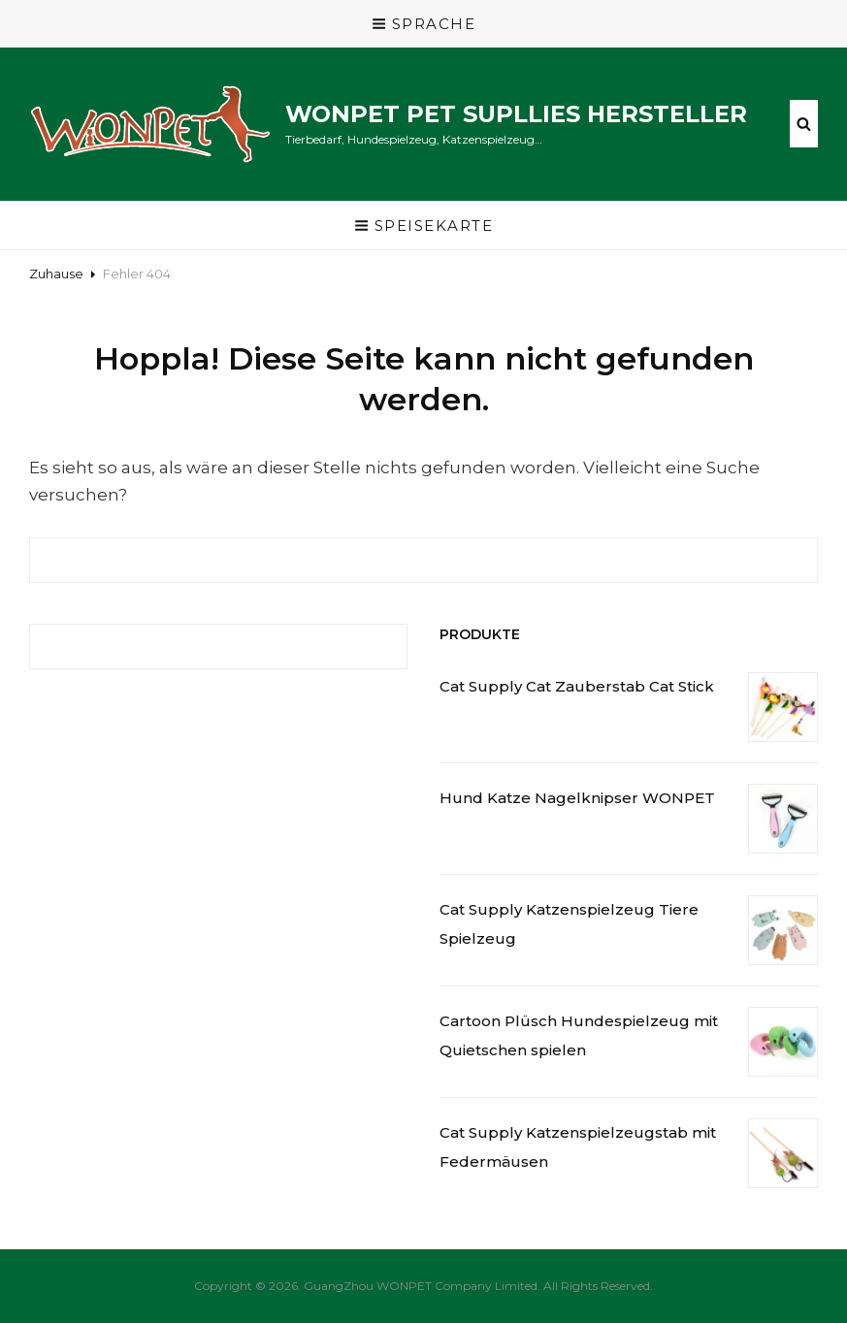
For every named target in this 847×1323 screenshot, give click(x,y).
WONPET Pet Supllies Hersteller (516, 114)
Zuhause (56, 273)
